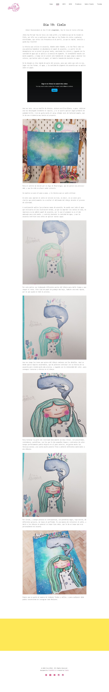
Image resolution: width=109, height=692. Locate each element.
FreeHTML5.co (52, 670)
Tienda (99, 4)
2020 (57, 4)
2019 (63, 4)
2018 (70, 4)
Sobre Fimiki (89, 4)
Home (51, 4)
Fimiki (67, 670)
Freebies (78, 4)
